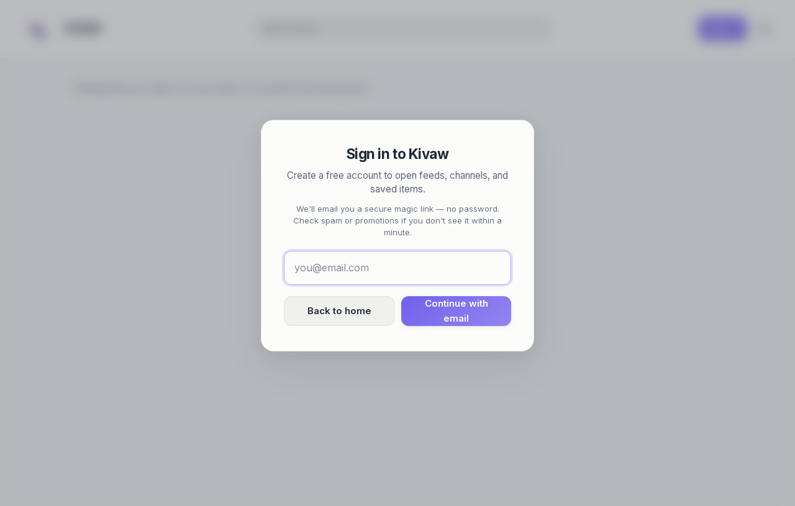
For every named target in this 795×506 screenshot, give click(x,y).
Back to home (339, 311)
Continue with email (456, 310)
